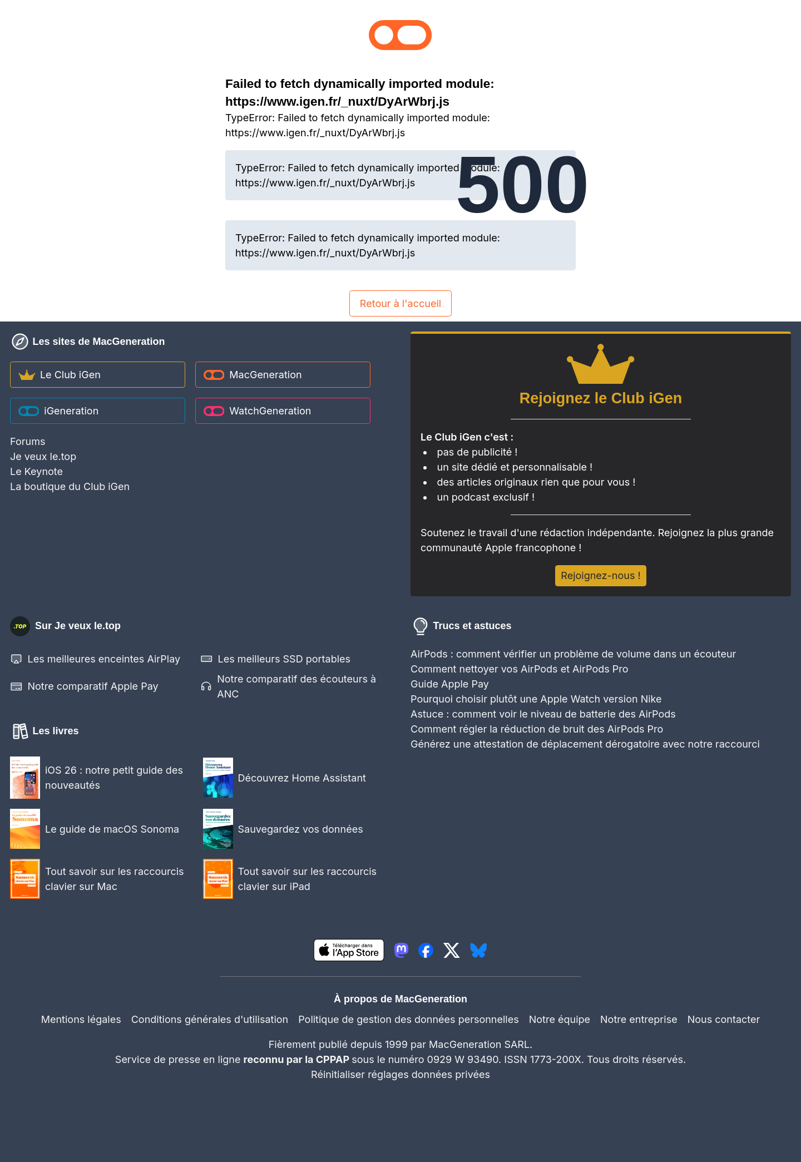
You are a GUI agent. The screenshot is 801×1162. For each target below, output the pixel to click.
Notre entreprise (639, 1019)
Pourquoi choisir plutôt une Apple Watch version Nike (536, 699)
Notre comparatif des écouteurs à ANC (288, 686)
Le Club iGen (59, 374)
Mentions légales (81, 1019)
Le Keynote (36, 471)
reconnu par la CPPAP (298, 1059)
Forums (27, 441)
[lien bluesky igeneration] (478, 950)
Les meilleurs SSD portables (275, 658)
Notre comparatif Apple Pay (84, 686)
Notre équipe (559, 1019)
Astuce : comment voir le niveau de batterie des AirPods (543, 714)
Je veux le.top (43, 456)
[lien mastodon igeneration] (401, 950)
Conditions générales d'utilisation (209, 1019)
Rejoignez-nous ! (600, 575)
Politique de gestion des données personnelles (408, 1019)
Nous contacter (724, 1019)
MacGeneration (253, 374)
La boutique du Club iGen (70, 486)
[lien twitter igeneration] (451, 950)
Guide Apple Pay (450, 684)
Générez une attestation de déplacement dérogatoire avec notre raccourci (585, 744)
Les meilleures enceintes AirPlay (95, 658)
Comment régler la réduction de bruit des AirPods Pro (537, 729)
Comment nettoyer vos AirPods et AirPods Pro (520, 669)
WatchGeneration (258, 411)
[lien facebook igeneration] (425, 950)
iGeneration (58, 411)
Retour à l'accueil (400, 303)
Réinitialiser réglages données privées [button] (400, 1074)
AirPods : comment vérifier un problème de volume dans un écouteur (573, 654)
